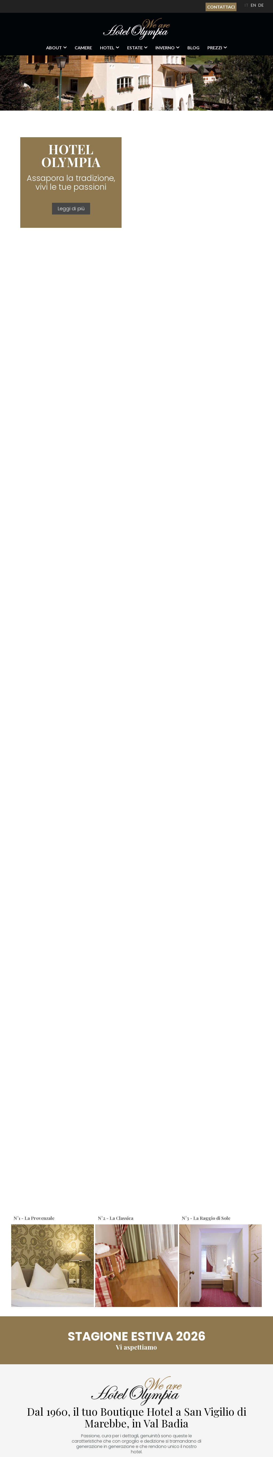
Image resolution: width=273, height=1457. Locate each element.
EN (253, 5)
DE (261, 5)
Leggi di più (71, 208)
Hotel (107, 47)
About (54, 47)
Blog (193, 47)
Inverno (165, 47)
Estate (135, 47)
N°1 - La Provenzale (34, 1218)
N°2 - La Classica (115, 1218)
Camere (83, 47)
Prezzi (214, 47)
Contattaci (221, 6)
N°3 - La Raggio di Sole (206, 1218)
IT (246, 5)
